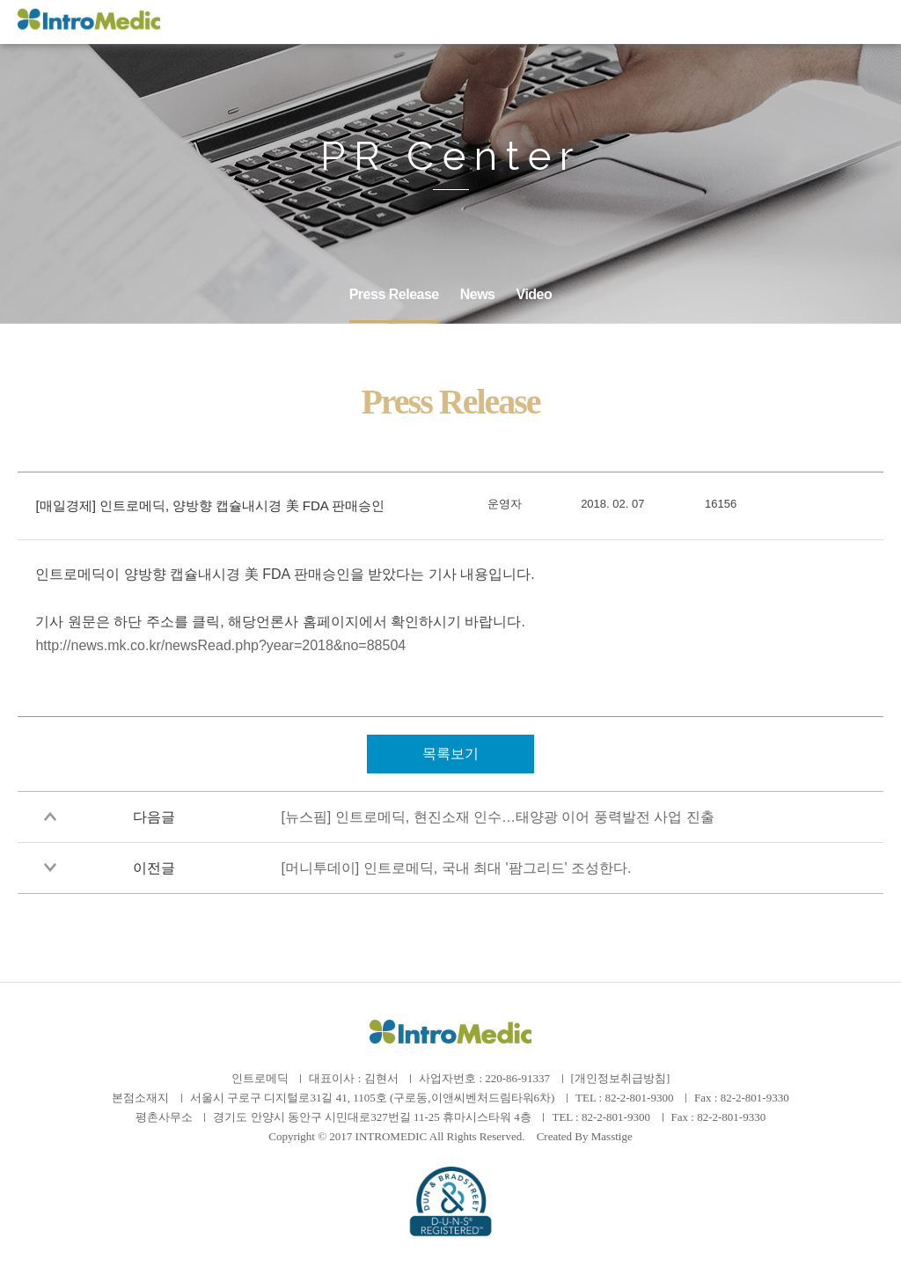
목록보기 (450, 753)
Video (534, 294)
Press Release (394, 294)
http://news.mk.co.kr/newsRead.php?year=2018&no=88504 (220, 645)
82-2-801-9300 (638, 1097)
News (477, 294)
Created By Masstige (585, 1136)
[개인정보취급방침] (620, 1078)
